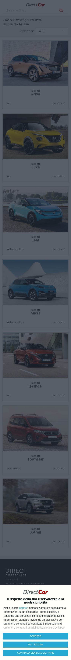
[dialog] (35, 622)
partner (23, 608)
